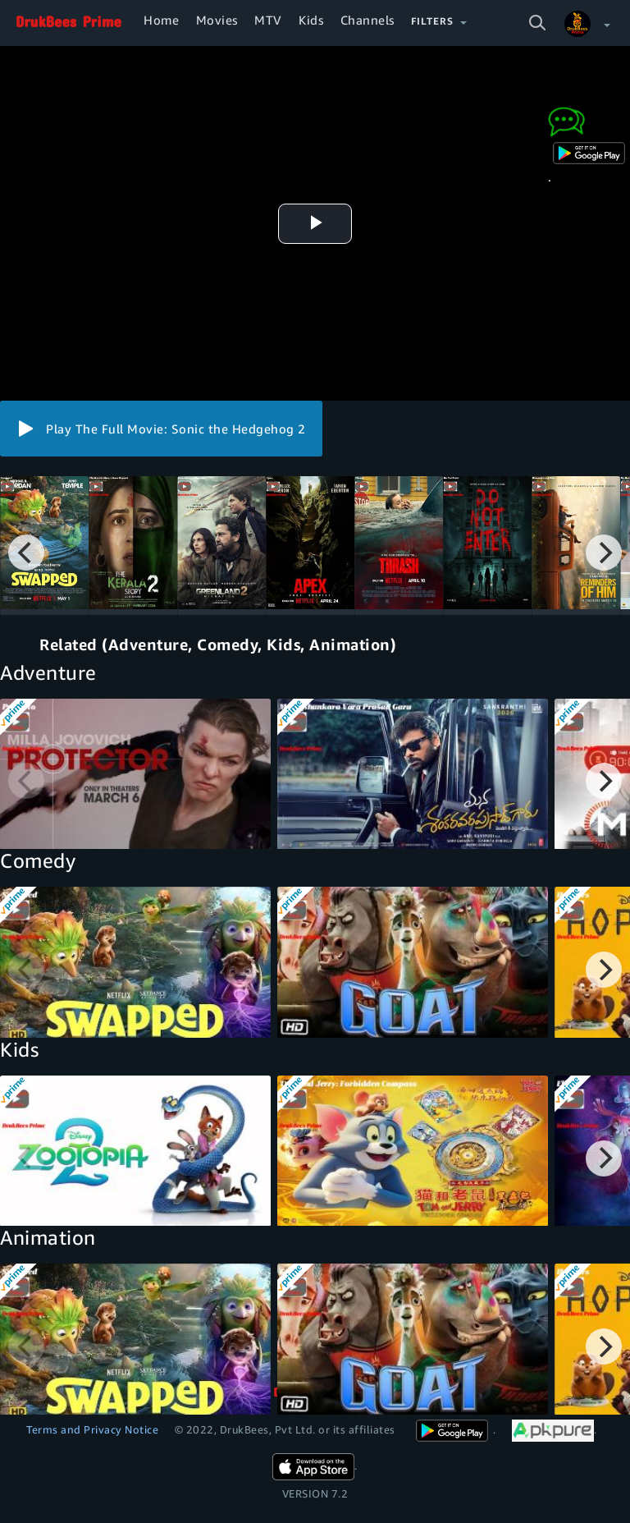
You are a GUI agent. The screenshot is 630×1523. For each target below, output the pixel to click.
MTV (268, 19)
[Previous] (26, 552)
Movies (217, 19)
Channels (367, 19)
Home (161, 19)
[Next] (604, 552)
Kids (311, 19)
